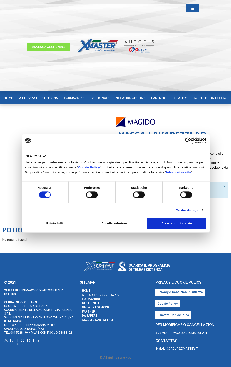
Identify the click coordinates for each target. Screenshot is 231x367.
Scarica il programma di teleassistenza (149, 267)
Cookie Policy (89, 167)
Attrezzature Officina (38, 98)
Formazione (74, 98)
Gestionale (100, 98)
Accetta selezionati (115, 223)
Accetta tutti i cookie (176, 223)
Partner (158, 98)
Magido (220, 122)
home (8, 98)
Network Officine (130, 98)
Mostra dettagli (187, 210)
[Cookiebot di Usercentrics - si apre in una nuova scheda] (188, 140)
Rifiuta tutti (54, 223)
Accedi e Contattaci (210, 98)
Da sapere (179, 98)
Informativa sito (178, 172)
